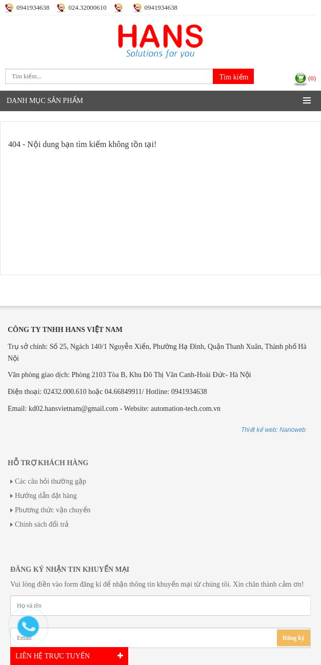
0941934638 (32, 7)
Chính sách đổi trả (42, 524)
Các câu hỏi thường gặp (50, 481)
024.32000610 (87, 7)
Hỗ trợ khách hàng (48, 463)
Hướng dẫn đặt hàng (46, 496)
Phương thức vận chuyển (53, 510)
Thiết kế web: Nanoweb (273, 429)
